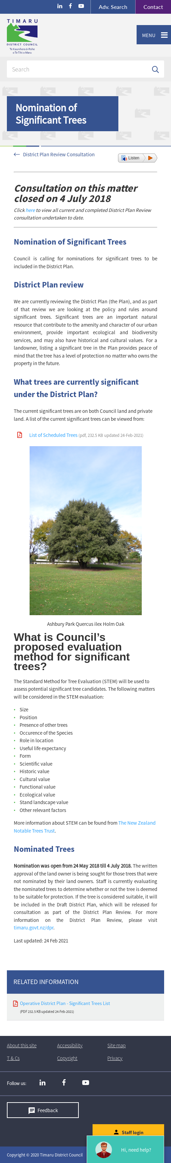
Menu (146, 35)
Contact (149, 6)
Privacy (114, 1058)
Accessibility (70, 1045)
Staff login (132, 1132)
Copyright (67, 1058)
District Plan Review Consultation (59, 154)
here (30, 210)
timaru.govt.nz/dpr (33, 928)
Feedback (48, 1110)
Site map (116, 1045)
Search (113, 6)
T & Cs (13, 1058)
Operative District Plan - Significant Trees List (65, 1003)
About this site (21, 1045)
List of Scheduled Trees (86, 435)
